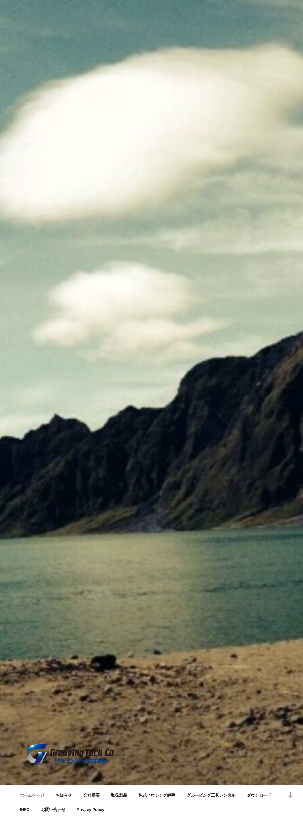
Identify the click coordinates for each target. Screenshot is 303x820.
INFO (24, 809)
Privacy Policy (90, 809)
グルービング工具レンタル (211, 795)
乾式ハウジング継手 (157, 795)
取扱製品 (119, 795)
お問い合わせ (53, 809)
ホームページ (32, 795)
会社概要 (91, 795)
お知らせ (64, 795)
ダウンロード (259, 795)
